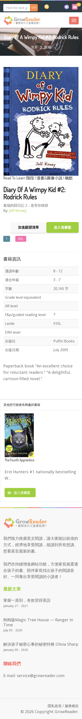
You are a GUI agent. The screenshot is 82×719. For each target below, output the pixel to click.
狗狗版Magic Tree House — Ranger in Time (38, 622)
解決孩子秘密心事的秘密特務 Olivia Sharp (40, 644)
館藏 (47, 47)
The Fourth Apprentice (19, 460)
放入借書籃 (20, 492)
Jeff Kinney (17, 210)
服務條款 (72, 705)
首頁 (34, 47)
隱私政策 (55, 705)
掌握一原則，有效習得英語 (27, 600)
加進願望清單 (28, 227)
